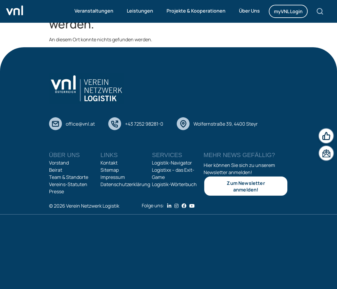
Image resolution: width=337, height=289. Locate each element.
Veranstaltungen (93, 10)
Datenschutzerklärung (125, 184)
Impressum (112, 177)
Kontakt (109, 162)
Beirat (55, 170)
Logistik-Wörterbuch (174, 184)
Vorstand (59, 162)
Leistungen (140, 10)
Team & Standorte (68, 177)
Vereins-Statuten (68, 184)
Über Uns (249, 10)
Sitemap (109, 170)
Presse (56, 191)
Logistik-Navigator (172, 162)
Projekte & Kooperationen (196, 10)
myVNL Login (288, 11)
